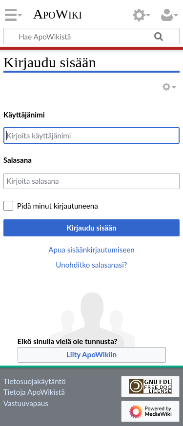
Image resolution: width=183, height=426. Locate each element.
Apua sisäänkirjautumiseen (91, 249)
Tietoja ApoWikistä (34, 391)
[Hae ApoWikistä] (91, 36)
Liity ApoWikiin (91, 354)
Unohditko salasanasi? (91, 264)
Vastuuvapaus (25, 403)
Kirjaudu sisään (91, 227)
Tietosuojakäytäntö (34, 381)
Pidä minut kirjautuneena (57, 205)
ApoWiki (57, 14)
